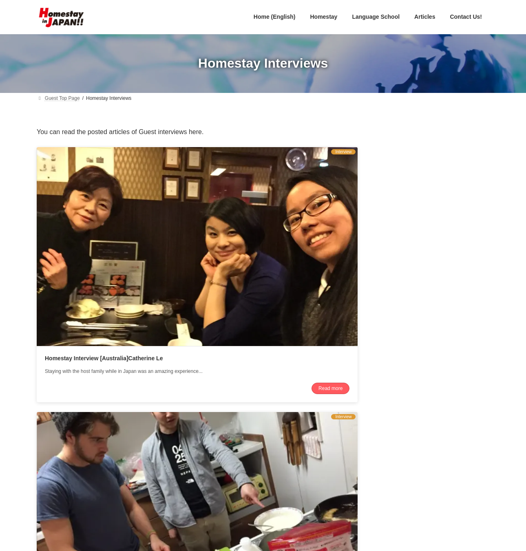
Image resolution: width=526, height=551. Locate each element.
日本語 (222, 464)
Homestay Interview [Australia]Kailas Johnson (262, 248)
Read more (152, 301)
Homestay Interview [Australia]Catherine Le (104, 248)
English (223, 452)
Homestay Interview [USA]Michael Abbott (410, 248)
